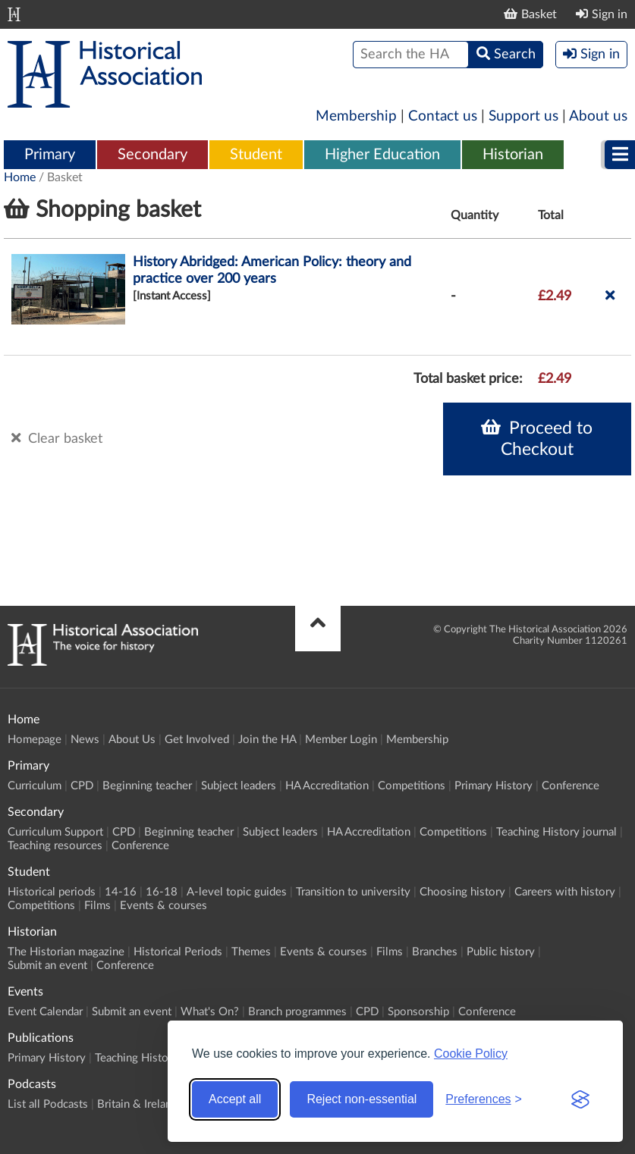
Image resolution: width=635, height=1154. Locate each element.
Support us (523, 116)
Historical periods (52, 892)
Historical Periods (178, 952)
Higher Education (382, 154)
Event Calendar (45, 1012)
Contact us (442, 116)
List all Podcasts (48, 1104)
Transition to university (353, 892)
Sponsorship (418, 1012)
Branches (434, 952)
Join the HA (267, 739)
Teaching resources (55, 845)
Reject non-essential (361, 1099)
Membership (356, 116)
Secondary (152, 154)
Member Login (341, 739)
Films (97, 905)
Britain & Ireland (137, 1104)
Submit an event (47, 965)
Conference (570, 786)
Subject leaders (238, 786)
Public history (501, 952)
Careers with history (564, 892)
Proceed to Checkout (537, 438)
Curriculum (34, 786)
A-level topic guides (237, 892)
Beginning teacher (147, 786)
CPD (82, 786)
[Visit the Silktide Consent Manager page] (580, 1099)
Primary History (493, 786)
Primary (49, 154)
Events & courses (163, 905)
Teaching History (136, 1058)
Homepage (34, 739)
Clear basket (56, 438)
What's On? (210, 1012)
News (85, 739)
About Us (132, 739)
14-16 (121, 892)
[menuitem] (49, 155)
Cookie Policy (471, 1053)
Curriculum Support (55, 832)
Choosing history (462, 892)
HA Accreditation (327, 786)
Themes (251, 952)
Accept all (235, 1099)
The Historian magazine (66, 952)
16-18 (162, 892)
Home (20, 177)
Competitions (411, 786)
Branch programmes (297, 1012)
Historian (513, 154)
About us (598, 116)
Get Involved (197, 739)
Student (256, 154)
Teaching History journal (556, 832)
